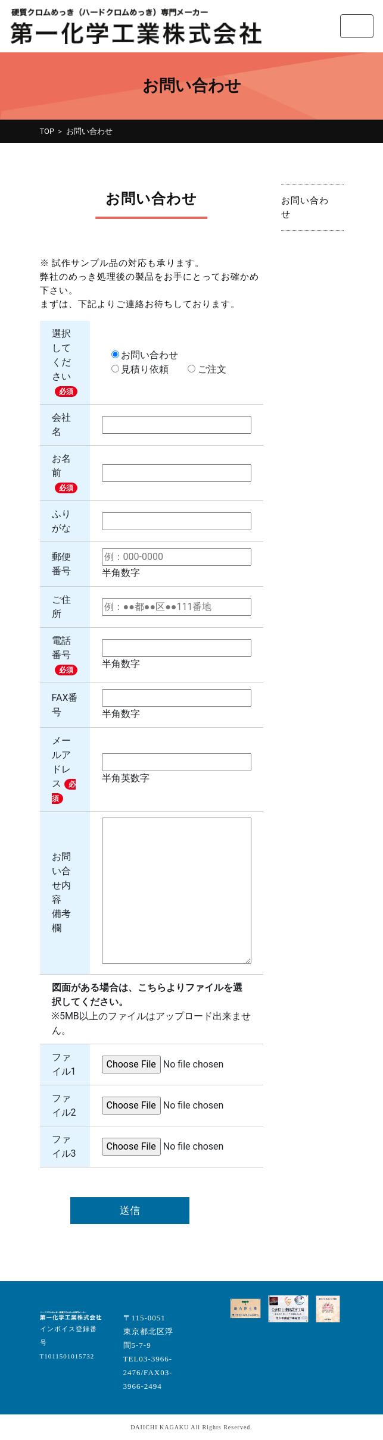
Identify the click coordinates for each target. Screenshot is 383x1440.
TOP (47, 131)
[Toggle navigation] (356, 26)
